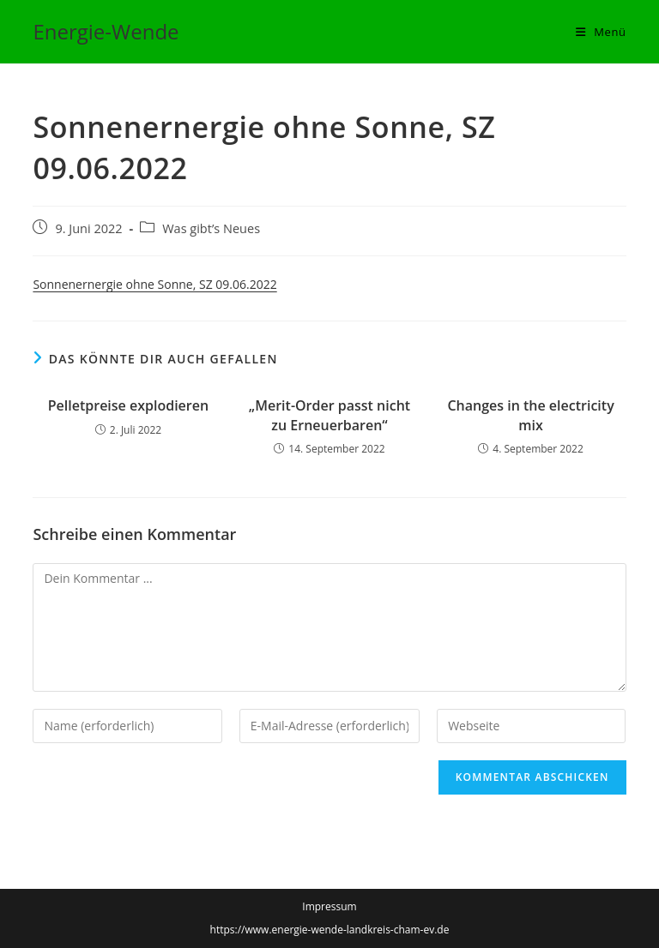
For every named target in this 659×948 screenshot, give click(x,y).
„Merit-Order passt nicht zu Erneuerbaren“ (329, 415)
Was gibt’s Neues (211, 228)
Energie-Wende (105, 31)
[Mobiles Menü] (601, 31)
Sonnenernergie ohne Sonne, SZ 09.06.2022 (154, 284)
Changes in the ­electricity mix (530, 415)
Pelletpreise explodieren (128, 405)
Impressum (329, 906)
